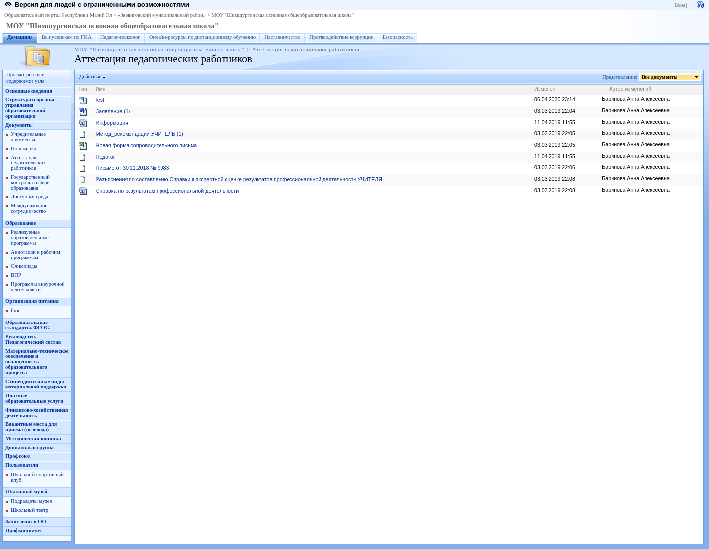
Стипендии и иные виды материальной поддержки (35, 384)
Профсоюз (17, 456)
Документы (19, 125)
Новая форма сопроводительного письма (146, 145)
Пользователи (21, 465)
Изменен (545, 89)
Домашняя (20, 37)
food (16, 310)
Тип (82, 89)
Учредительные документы (28, 136)
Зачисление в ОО (25, 521)
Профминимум (23, 530)
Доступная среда (29, 196)
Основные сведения (28, 91)
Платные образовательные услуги (34, 398)
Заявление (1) (113, 111)
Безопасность (398, 37)
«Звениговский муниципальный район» (162, 15)
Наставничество (282, 37)
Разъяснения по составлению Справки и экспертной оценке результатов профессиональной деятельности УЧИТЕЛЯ (239, 179)
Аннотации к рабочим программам (35, 254)
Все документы (660, 77)
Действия (90, 76)
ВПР (16, 275)
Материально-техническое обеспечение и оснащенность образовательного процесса (36, 361)
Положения (23, 148)
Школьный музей (26, 491)
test (100, 100)
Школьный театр (29, 510)
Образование (20, 223)
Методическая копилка (33, 438)
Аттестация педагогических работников (28, 163)
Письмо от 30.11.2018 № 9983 (132, 168)
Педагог (105, 157)
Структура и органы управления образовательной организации (29, 108)
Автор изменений (630, 89)
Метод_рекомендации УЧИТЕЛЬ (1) (139, 134)
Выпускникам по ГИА (67, 37)
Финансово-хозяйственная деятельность (36, 412)
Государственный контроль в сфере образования (30, 182)
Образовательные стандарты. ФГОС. (27, 325)
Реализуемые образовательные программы (30, 237)
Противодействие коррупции (341, 37)
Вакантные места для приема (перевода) (31, 426)
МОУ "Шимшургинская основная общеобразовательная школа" (282, 15)
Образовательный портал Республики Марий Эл (58, 15)
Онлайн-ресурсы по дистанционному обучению (202, 37)
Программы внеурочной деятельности (37, 286)
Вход (680, 5)
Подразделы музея (31, 501)
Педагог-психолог (120, 37)
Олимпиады (24, 266)
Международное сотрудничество (29, 208)
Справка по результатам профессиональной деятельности (167, 191)
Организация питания (32, 301)
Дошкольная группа (29, 447)
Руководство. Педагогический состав (33, 339)
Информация (112, 123)
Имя (101, 89)
